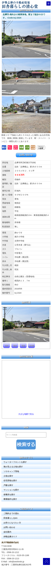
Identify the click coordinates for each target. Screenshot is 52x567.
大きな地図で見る (26, 414)
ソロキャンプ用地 (11, 471)
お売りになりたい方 (12, 523)
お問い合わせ (26, 155)
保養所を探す (9, 494)
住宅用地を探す (10, 480)
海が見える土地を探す (13, 467)
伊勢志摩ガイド (10, 536)
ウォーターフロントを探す (15, 462)
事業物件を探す (10, 499)
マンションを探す (11, 490)
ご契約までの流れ (11, 513)
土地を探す (8, 476)
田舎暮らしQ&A (10, 518)
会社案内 (7, 532)
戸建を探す (8, 485)
